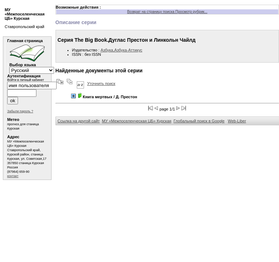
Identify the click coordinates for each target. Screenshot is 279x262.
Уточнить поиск (101, 83)
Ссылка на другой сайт (79, 121)
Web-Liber (237, 121)
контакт (12, 176)
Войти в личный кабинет (25, 80)
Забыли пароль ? (20, 111)
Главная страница (25, 41)
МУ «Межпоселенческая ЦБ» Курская (137, 121)
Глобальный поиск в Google (198, 121)
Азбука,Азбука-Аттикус (121, 50)
